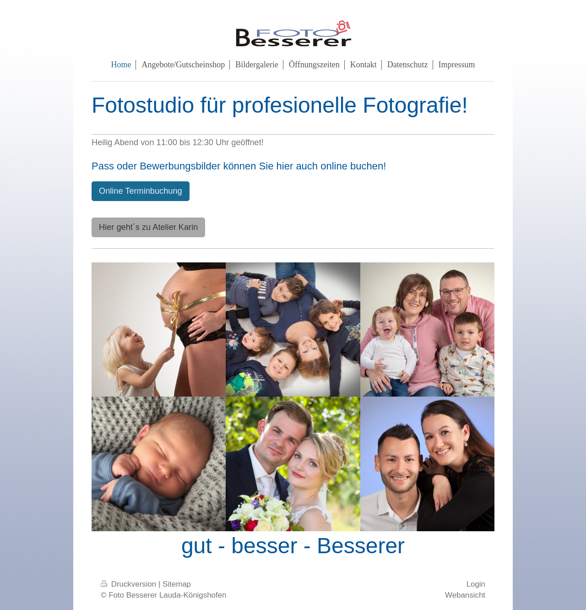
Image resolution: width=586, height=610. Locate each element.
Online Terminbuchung (140, 191)
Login (476, 584)
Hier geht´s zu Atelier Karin (148, 227)
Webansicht (465, 595)
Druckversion (129, 584)
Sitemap (177, 584)
